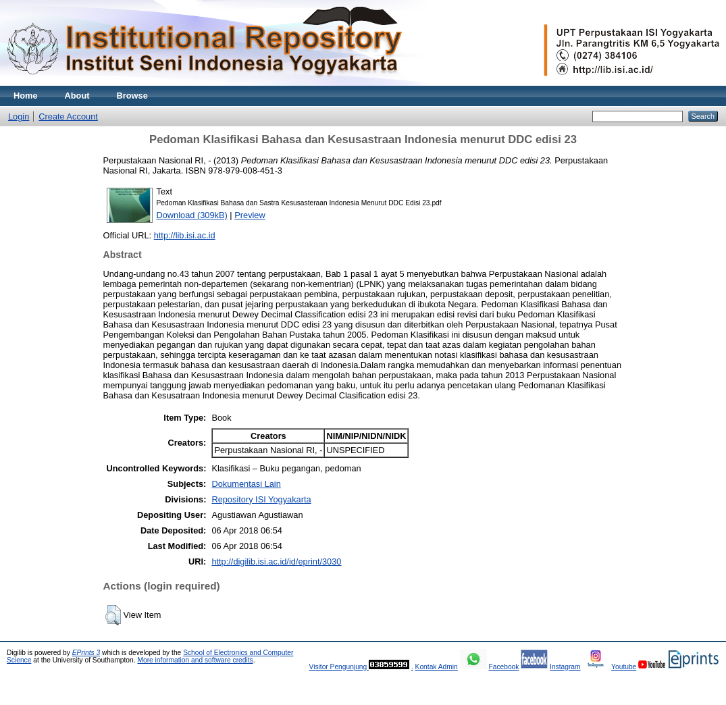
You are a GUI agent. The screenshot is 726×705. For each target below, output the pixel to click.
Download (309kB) (192, 215)
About (77, 95)
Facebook (503, 667)
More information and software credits (195, 660)
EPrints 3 (86, 652)
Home (26, 95)
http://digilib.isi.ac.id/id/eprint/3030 (276, 561)
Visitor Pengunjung (339, 667)
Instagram (565, 667)
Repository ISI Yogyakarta (261, 499)
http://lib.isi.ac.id (184, 235)
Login (18, 116)
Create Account (68, 116)
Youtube (623, 667)
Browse (132, 95)
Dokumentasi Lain (245, 484)
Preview (249, 215)
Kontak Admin (436, 667)
